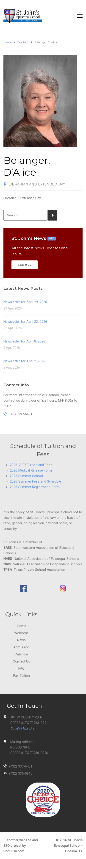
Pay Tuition (21, 676)
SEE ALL (24, 265)
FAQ (21, 668)
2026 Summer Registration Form (35, 487)
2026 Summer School (26, 476)
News (21, 640)
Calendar (21, 654)
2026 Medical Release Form (31, 470)
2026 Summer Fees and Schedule (35, 481)
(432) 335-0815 (20, 773)
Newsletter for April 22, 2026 (25, 322)
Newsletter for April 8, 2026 (24, 341)
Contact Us (21, 661)
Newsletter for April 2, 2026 (24, 361)
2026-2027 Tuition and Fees (31, 465)
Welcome (21, 633)
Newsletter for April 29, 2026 (25, 302)
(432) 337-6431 (20, 766)
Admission (21, 647)
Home (21, 626)
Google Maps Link (22, 728)
